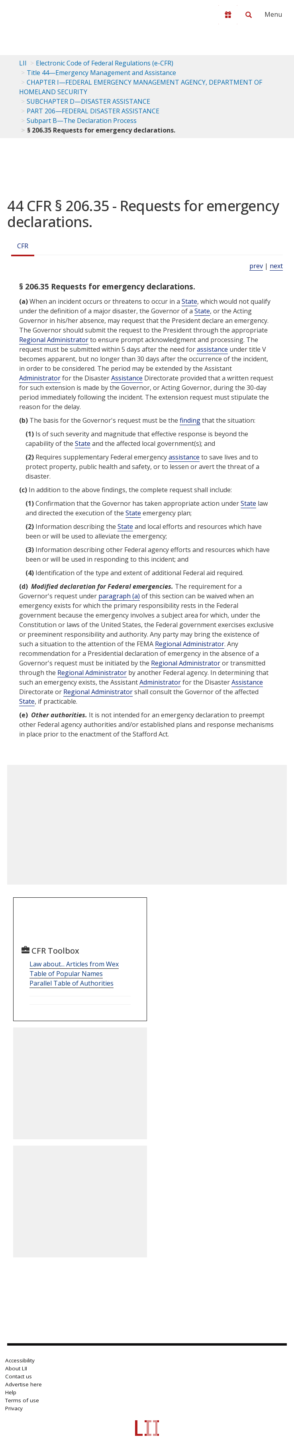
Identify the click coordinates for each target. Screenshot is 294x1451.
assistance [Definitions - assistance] (212, 349)
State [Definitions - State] (189, 301)
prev (256, 265)
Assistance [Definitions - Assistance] (127, 378)
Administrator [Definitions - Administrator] (40, 378)
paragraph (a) (119, 596)
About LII (16, 1368)
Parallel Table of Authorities (71, 983)
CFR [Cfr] (22, 246)
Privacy (14, 1408)
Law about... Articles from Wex (74, 964)
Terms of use (22, 1400)
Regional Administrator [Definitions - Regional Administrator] (53, 339)
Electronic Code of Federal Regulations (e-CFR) (104, 63)
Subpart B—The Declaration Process (82, 120)
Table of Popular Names (66, 973)
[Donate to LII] (227, 14)
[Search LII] (248, 14)
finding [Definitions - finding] (190, 420)
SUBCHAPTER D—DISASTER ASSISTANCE (88, 101)
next (276, 265)
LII (23, 63)
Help (10, 1392)
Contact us (18, 1376)
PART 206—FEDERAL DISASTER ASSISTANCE (93, 111)
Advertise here (23, 1384)
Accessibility (20, 1360)
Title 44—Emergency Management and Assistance (101, 72)
